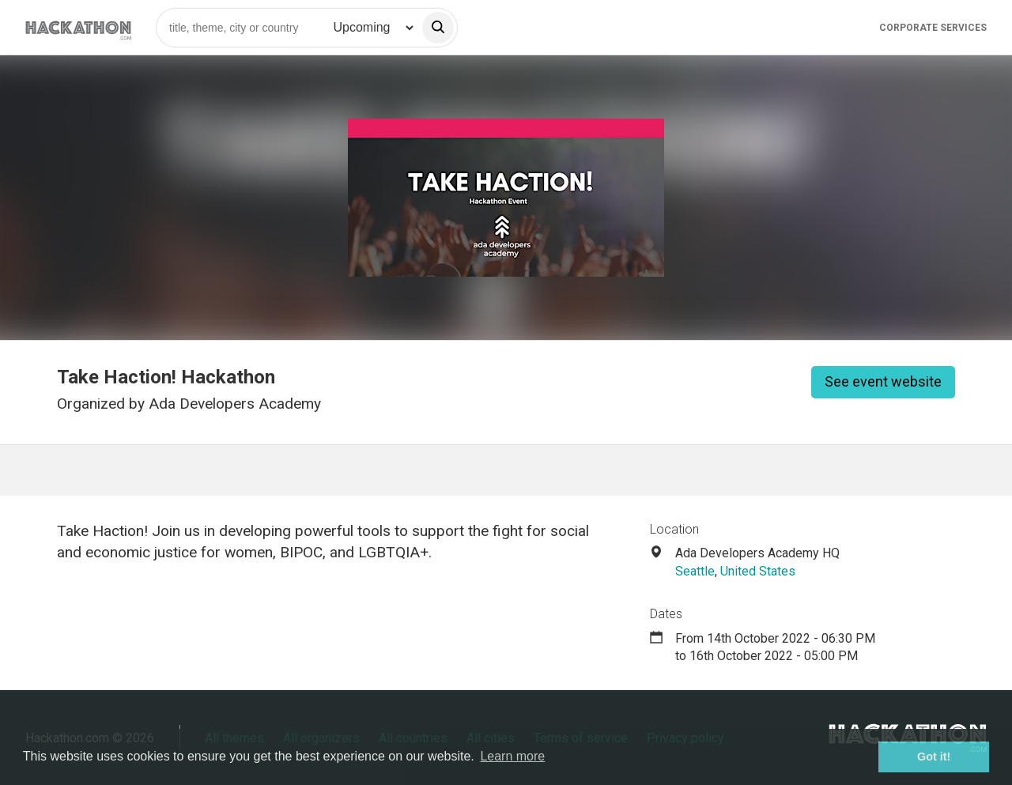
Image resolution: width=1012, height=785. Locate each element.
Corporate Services (933, 27)
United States (757, 571)
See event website (883, 381)
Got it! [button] (933, 756)
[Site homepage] (78, 27)
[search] (438, 27)
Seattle (695, 571)
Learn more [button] (512, 756)
